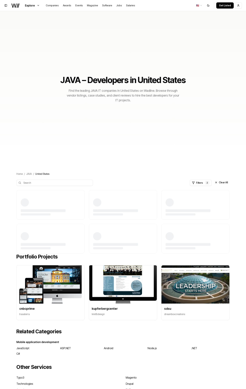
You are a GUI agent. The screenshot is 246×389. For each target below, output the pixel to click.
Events (79, 5)
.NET (194, 348)
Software (107, 5)
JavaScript (22, 348)
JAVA (29, 173)
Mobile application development (37, 342)
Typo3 (20, 377)
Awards (67, 5)
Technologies (24, 383)
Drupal (129, 383)
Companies (52, 5)
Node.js (152, 348)
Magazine (92, 5)
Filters (200, 183)
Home (19, 173)
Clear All (221, 182)
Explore (32, 5)
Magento (131, 377)
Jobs (119, 5)
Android (108, 348)
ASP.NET (65, 348)
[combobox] (199, 5)
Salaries (130, 5)
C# (18, 353)
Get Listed (225, 5)
